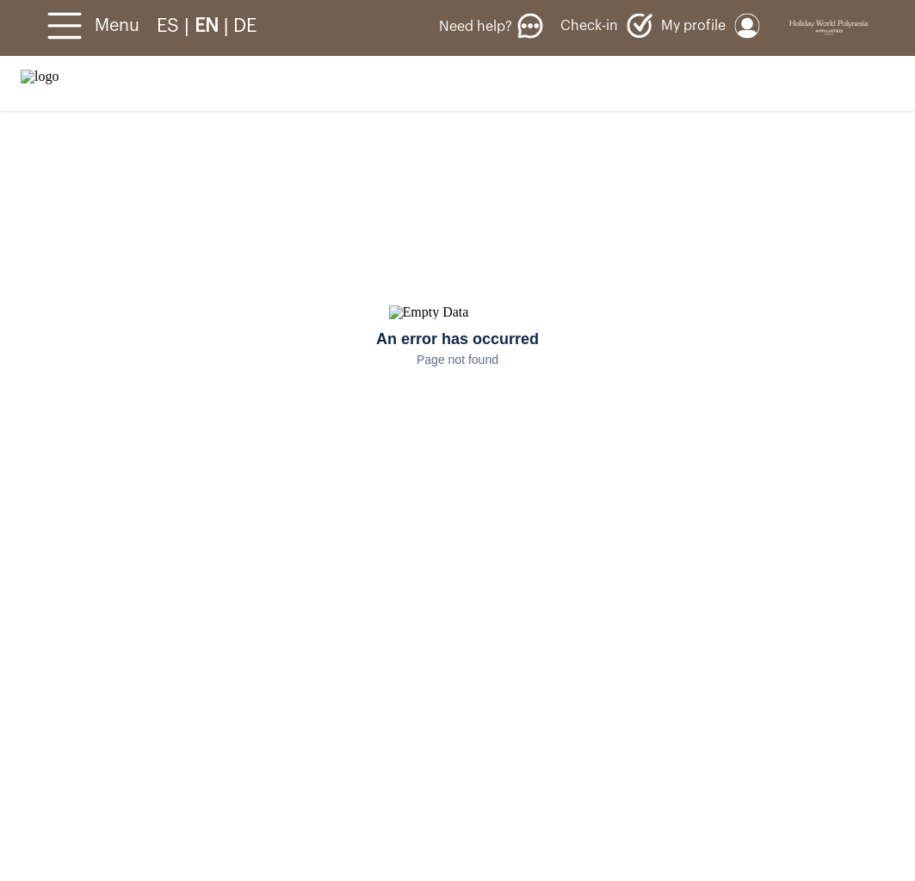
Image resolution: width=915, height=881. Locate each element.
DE (245, 25)
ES (170, 25)
